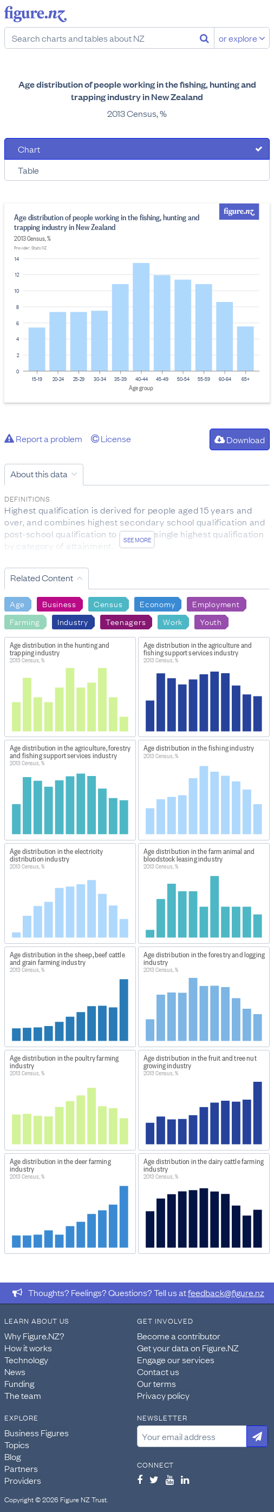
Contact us (158, 1371)
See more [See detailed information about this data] (137, 539)
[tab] (137, 149)
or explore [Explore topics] (242, 38)
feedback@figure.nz (226, 1292)
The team (22, 1395)
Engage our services (175, 1359)
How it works (28, 1347)
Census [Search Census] (108, 603)
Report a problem (43, 438)
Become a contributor (178, 1336)
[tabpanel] (137, 303)
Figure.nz (35, 14)
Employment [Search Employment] (215, 603)
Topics (16, 1444)
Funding (19, 1383)
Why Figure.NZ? (34, 1336)
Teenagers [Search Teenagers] (126, 621)
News (14, 1371)
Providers (22, 1480)
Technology (26, 1359)
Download (239, 439)
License (111, 438)
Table (28, 170)
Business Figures (36, 1432)
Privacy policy (163, 1395)
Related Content (41, 577)
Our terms (156, 1383)
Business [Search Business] (59, 603)
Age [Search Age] (17, 603)
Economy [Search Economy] (157, 603)
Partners (21, 1468)
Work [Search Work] (172, 621)
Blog (12, 1456)
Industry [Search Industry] (72, 621)
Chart (29, 149)
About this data (39, 473)
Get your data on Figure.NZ (188, 1347)
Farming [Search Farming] (25, 621)
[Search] (204, 38)
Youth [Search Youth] (211, 621)
